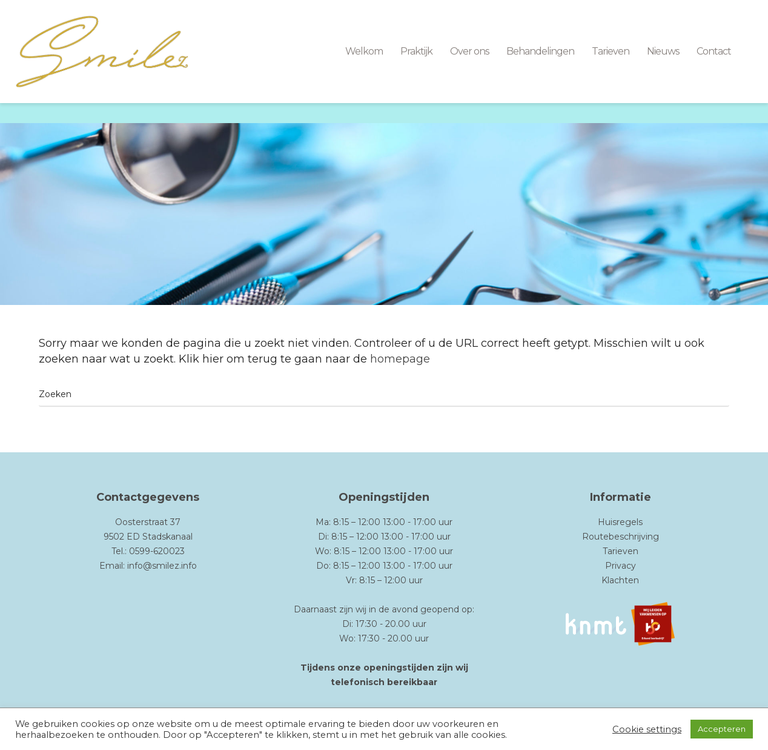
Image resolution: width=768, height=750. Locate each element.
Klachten (620, 580)
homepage (400, 359)
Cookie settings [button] (646, 729)
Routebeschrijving (620, 536)
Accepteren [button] (722, 729)
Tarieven (620, 551)
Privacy (620, 565)
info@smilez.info (162, 565)
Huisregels (620, 522)
